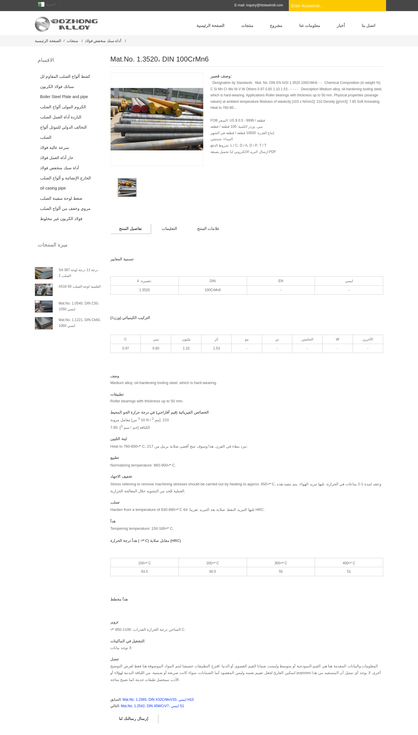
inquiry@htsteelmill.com (264, 5)
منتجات (72, 41)
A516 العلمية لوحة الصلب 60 (80, 286)
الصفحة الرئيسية (48, 41)
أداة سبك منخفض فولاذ (103, 41)
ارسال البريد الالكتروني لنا (248, 152)
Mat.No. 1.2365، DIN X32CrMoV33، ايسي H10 (158, 700)
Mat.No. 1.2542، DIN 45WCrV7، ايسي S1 (152, 706)
